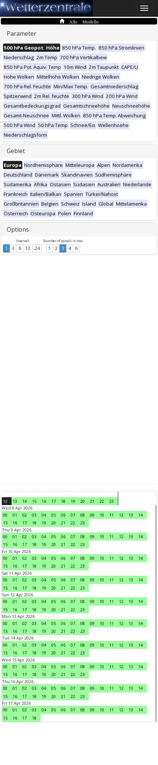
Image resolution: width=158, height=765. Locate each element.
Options (18, 229)
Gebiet (16, 151)
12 (27, 248)
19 (73, 501)
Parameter (21, 33)
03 (34, 515)
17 (53, 501)
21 (92, 501)
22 (102, 501)
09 (92, 515)
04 (44, 515)
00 (5, 515)
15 (34, 501)
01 (15, 515)
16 (44, 501)
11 (111, 515)
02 (24, 515)
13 (15, 501)
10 (102, 515)
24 (37, 248)
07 (73, 515)
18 (63, 501)
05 (53, 515)
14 (24, 501)
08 (82, 515)
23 (111, 501)
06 (63, 515)
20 (82, 501)
